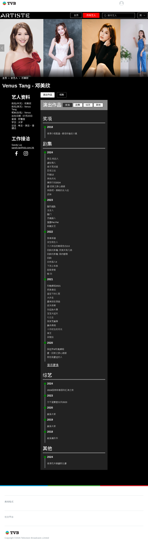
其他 (98, 105)
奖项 (67, 105)
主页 (65, 14)
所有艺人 (84, 14)
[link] (4, 79)
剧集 (77, 105)
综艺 (88, 105)
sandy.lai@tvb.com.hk (23, 148)
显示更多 (53, 365)
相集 (61, 95)
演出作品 (47, 95)
